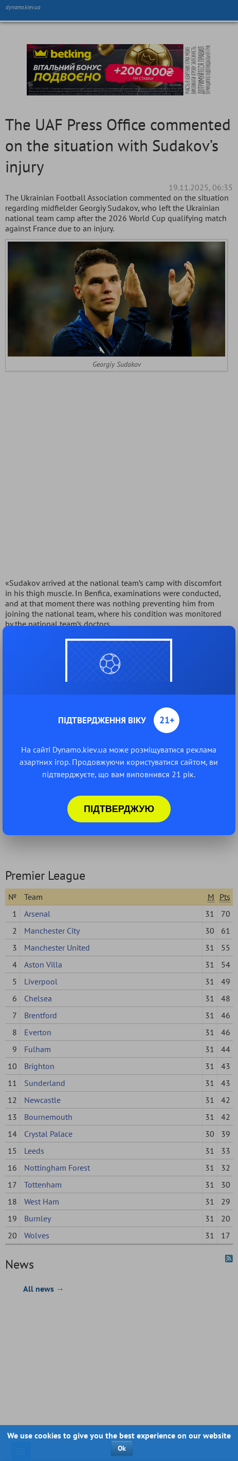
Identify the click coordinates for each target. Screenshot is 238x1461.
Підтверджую (119, 809)
